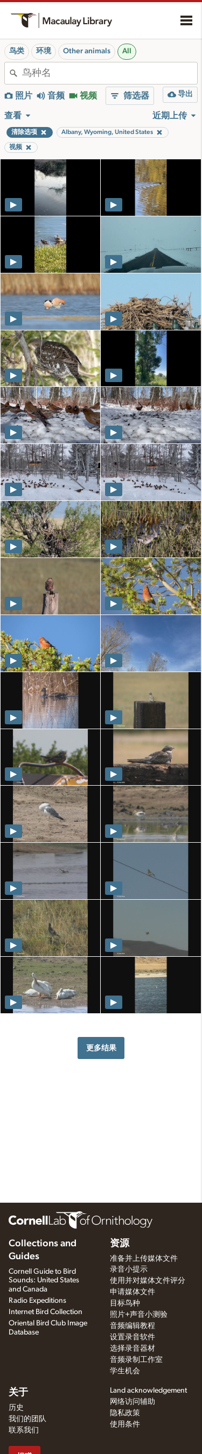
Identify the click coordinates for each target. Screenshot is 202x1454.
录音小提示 (129, 1269)
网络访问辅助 (132, 1402)
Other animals (86, 51)
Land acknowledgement (148, 1390)
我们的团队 (27, 1419)
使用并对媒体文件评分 (147, 1280)
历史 (16, 1407)
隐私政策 (125, 1413)
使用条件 (125, 1424)
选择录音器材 (132, 1348)
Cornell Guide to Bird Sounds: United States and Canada (44, 1281)
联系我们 (24, 1430)
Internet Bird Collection (45, 1312)
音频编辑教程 (132, 1326)
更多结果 (101, 1048)
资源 (119, 1243)
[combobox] (109, 73)
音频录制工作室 (136, 1360)
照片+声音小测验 (139, 1314)
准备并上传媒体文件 (144, 1258)
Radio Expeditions (37, 1300)
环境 (43, 51)
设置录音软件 (132, 1337)
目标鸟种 (125, 1303)
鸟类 (16, 51)
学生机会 (125, 1371)
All (126, 51)
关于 (18, 1392)
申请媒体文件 (132, 1292)
